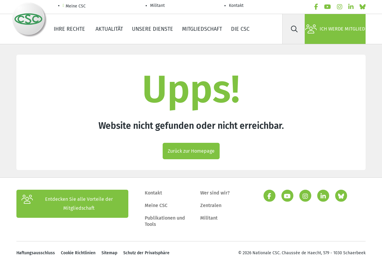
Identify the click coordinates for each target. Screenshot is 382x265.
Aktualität (109, 29)
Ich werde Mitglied (335, 28)
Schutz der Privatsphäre (146, 252)
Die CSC (240, 29)
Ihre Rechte (70, 29)
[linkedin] (351, 7)
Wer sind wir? (215, 193)
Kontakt (237, 5)
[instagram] (339, 7)
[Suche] (294, 29)
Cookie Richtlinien (78, 252)
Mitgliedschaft (202, 29)
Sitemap (109, 252)
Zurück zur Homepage (191, 151)
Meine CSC (74, 6)
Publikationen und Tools (165, 221)
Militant (157, 5)
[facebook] (316, 7)
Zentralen (210, 205)
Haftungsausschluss (35, 252)
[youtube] (327, 7)
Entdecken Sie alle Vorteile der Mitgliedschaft (67, 204)
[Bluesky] (363, 7)
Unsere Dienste (152, 29)
